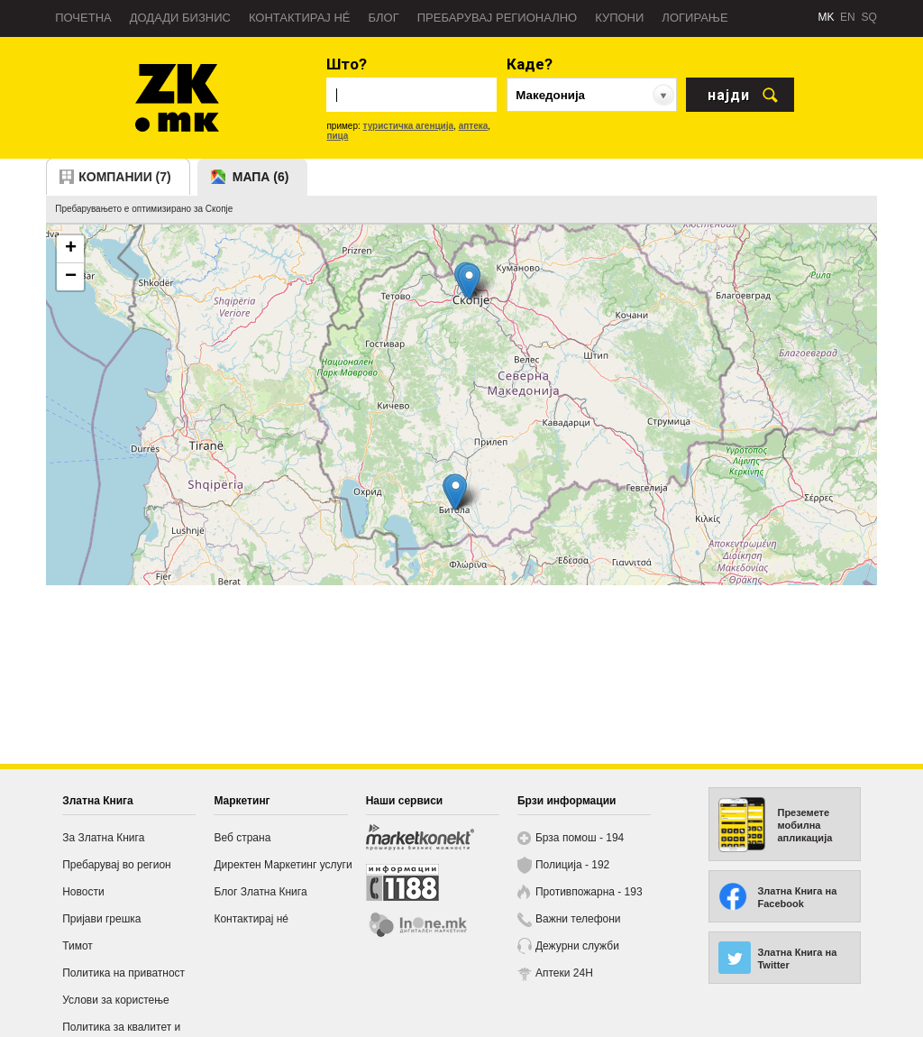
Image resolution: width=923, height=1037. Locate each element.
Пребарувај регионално (497, 17)
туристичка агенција (408, 126)
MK (826, 17)
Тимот (77, 946)
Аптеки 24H (564, 973)
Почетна (83, 17)
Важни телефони (578, 919)
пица (337, 136)
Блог (383, 17)
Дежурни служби (577, 946)
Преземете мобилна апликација (804, 825)
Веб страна (242, 837)
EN (847, 17)
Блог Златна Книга (260, 892)
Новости (83, 892)
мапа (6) (261, 177)
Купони (619, 17)
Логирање (694, 17)
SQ (868, 17)
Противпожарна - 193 (589, 892)
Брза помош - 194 (579, 837)
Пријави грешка (101, 919)
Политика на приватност (123, 973)
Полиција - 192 (572, 864)
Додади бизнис (180, 17)
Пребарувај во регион (116, 864)
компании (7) (124, 177)
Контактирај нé (300, 17)
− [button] (71, 276)
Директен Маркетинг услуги (283, 864)
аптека (474, 126)
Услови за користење (115, 1000)
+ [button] (71, 248)
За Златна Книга (103, 837)
